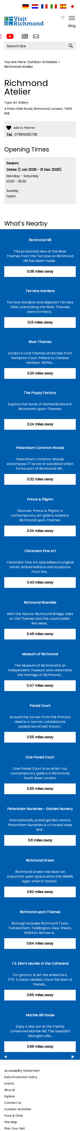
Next (72, 1057)
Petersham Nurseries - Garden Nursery (40, 808)
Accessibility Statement (22, 1071)
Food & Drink (13, 1115)
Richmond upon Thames (40, 912)
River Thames (40, 341)
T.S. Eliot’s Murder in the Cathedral (40, 963)
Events (9, 1083)
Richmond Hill (40, 240)
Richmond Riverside (40, 602)
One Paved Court (40, 757)
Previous (5, 1057)
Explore (9, 1096)
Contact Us (12, 1103)
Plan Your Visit (14, 1128)
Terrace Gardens (40, 290)
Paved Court (40, 705)
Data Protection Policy (20, 1077)
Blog (72, 25)
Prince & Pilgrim (40, 499)
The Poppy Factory (40, 392)
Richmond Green (40, 860)
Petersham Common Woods (40, 447)
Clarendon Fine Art (40, 550)
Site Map (10, 1122)
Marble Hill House (40, 1015)
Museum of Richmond (40, 654)
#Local (9, 1090)
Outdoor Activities (42, 61)
